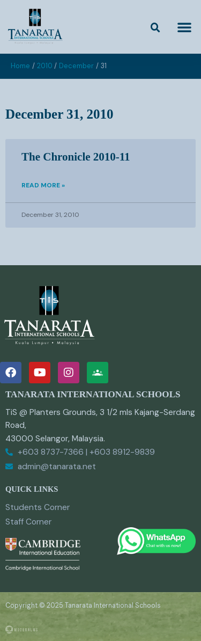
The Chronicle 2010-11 (75, 156)
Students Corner (37, 507)
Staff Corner (28, 521)
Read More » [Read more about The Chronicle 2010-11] (43, 185)
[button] (155, 28)
